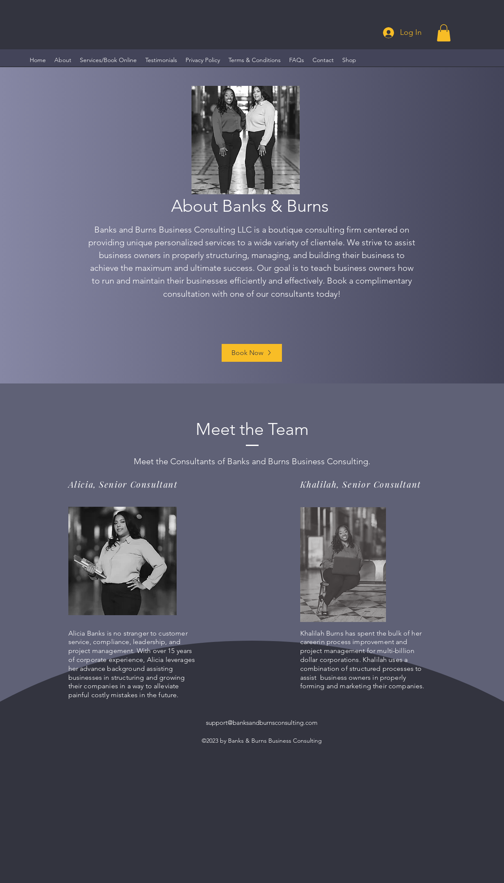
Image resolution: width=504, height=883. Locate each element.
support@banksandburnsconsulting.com (262, 722)
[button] (443, 33)
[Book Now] (252, 353)
